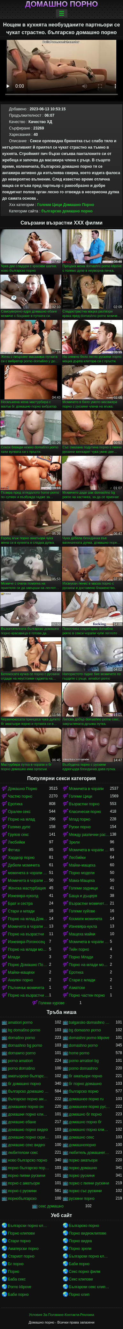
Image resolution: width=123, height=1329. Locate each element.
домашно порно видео (28, 1129)
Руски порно (80, 827)
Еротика (15, 804)
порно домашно (83, 1168)
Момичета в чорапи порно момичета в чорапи (89, 942)
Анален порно (20, 980)
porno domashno (83, 1068)
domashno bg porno (25, 1045)
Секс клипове (81, 1279)
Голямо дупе (19, 827)
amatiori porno (20, 1022)
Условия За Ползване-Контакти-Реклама (61, 1315)
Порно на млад (21, 819)
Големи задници (83, 888)
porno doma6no (21, 1068)
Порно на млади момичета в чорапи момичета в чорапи (89, 965)
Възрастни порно (84, 804)
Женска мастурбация (27, 888)
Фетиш (14, 850)
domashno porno (83, 1045)
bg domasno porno (85, 1030)
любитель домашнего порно (89, 1152)
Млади (14, 957)
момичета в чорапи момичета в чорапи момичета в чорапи (28, 873)
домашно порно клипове (89, 1129)
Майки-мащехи (21, 972)
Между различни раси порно (89, 834)
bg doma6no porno (24, 1030)
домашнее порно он (25, 1106)
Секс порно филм (84, 1271)
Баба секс (17, 1279)
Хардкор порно (21, 857)
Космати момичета (85, 919)
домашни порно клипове (28, 1114)
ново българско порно (27, 1160)
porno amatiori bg (84, 1061)
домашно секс (81, 1137)
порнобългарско (22, 1198)
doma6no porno (21, 1038)
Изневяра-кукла (83, 926)
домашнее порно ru (86, 1099)
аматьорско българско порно (28, 1076)
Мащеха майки (82, 934)
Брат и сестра (20, 903)
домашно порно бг (85, 1122)
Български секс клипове (89, 1287)
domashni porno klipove (89, 1038)
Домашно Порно (78, 205)
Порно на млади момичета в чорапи (28, 949)
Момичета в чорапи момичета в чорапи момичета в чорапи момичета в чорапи (28, 926)
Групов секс (18, 834)
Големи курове (51, 1003)
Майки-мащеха (82, 865)
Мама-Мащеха (82, 880)
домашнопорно (82, 1145)
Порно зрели (80, 1248)
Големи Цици (49, 205)
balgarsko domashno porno (89, 1022)
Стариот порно (21, 1256)
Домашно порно (61, 4)
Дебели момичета (24, 865)
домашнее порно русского (89, 1106)
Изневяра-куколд (23, 896)
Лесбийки (16, 842)
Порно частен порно (87, 995)
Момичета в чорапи (86, 788)
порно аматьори (83, 1160)
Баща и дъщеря (83, 896)
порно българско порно (28, 1168)
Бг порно (16, 1264)
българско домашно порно (66, 211)
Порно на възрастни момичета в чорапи (28, 995)
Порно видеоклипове (87, 1233)
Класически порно (85, 811)
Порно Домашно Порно (28, 965)
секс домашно (51, 1206)
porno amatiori (20, 1061)
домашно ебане (22, 1122)
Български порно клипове (28, 1225)
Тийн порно (79, 949)
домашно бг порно (85, 1114)
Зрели (74, 842)
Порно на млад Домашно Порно (28, 919)
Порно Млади (81, 957)
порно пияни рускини (26, 1175)
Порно (13, 1271)
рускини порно (82, 1198)
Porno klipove (19, 1287)
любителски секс (23, 1152)
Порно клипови (21, 1233)
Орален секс (19, 811)
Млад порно (79, 819)
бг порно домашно (85, 1084)
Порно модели (82, 873)
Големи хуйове (82, 911)
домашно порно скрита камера (28, 1137)
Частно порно (20, 796)
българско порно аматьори (28, 1099)
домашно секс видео (26, 1145)
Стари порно (19, 1241)
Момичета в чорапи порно (89, 850)
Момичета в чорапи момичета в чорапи (28, 880)
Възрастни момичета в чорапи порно (89, 903)
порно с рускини (22, 1191)
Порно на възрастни (26, 934)
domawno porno (21, 1053)
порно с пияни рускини (89, 1183)
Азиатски (77, 988)
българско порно (84, 1091)
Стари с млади (82, 980)
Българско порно (84, 1225)
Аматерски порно (23, 1248)
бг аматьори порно (85, 1076)
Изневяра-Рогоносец (26, 942)
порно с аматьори (24, 1183)
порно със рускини (85, 1191)
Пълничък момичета (26, 988)
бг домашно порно (24, 1084)
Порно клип (79, 1294)
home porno (79, 1053)
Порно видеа (80, 1241)
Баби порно (79, 1264)
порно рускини (82, 1175)
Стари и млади (21, 911)
